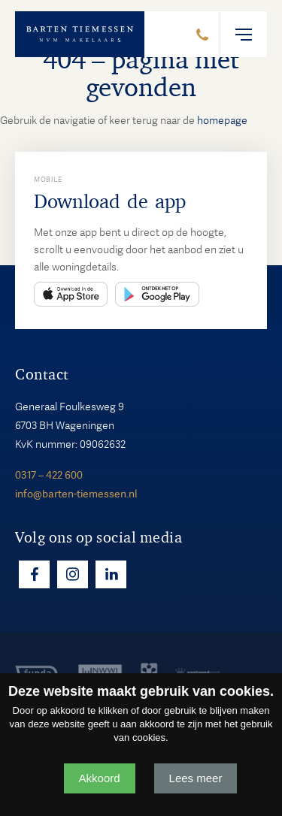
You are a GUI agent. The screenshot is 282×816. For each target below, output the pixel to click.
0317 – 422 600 (49, 475)
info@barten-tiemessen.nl (76, 494)
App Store (71, 294)
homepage (222, 120)
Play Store (157, 294)
